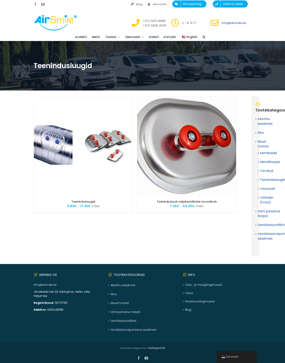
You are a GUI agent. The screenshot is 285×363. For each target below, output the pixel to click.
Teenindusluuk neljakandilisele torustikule (187, 202)
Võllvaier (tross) (267, 200)
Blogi (188, 310)
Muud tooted (263, 144)
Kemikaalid (268, 153)
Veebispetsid (156, 348)
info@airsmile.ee (234, 23)
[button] (203, 37)
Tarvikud (266, 171)
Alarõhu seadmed (265, 121)
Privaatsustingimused (200, 301)
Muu (261, 132)
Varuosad (267, 188)
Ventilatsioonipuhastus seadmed (133, 330)
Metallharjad (270, 162)
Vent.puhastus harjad (125, 312)
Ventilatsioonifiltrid (123, 321)
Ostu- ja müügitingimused (203, 285)
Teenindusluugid (83, 202)
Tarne (189, 293)
